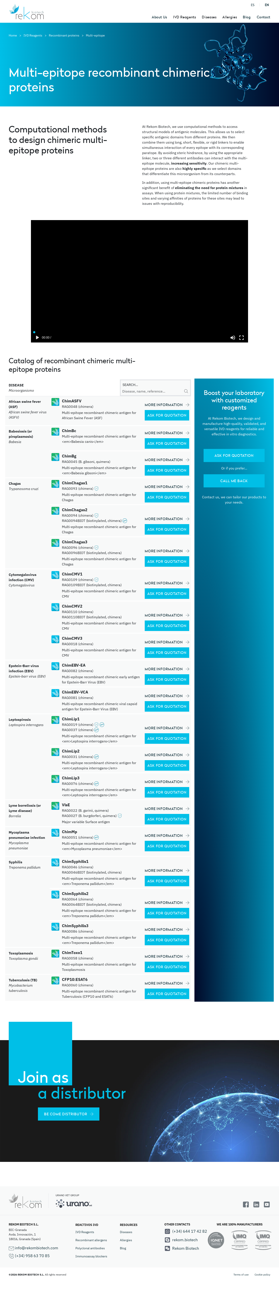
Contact (263, 17)
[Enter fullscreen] (241, 337)
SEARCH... (130, 384)
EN (267, 5)
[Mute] (232, 337)
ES (252, 5)
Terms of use (241, 1274)
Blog (247, 17)
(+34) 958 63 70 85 (29, 1256)
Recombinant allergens (91, 1240)
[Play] (37, 337)
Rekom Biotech (181, 1248)
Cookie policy (262, 1274)
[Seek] (139, 331)
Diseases (126, 1232)
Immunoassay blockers (91, 1256)
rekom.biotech (181, 1240)
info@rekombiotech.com (33, 1248)
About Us (159, 17)
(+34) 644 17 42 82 (185, 1231)
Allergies (126, 1240)
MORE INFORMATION (167, 404)
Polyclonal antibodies (90, 1248)
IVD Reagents (84, 1232)
